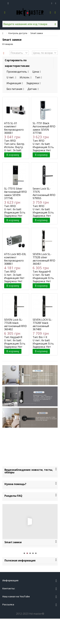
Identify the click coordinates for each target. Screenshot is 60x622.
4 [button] (33, 553)
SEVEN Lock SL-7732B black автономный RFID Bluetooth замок (15, 324)
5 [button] (35, 553)
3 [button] (30, 553)
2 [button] (27, 553)
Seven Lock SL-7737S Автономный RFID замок (44, 193)
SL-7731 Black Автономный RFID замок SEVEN (44, 126)
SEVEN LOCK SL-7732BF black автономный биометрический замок (43, 326)
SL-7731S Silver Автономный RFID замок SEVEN (15, 192)
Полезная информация (20, 560)
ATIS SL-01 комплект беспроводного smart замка (14, 128)
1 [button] (24, 553)
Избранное (51, 3)
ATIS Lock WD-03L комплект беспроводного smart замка (15, 258)
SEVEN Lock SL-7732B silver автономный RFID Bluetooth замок (44, 258)
